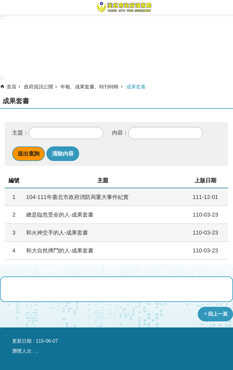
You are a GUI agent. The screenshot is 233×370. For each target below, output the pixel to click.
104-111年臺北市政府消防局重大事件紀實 (77, 197)
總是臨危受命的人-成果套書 (59, 214)
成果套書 (136, 86)
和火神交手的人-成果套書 (57, 232)
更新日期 (22, 341)
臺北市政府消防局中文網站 (124, 7)
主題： (20, 133)
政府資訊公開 (38, 86)
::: (2, 17)
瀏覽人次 (22, 351)
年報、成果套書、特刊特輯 (89, 86)
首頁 (11, 86)
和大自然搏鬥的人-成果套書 (59, 250)
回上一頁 (218, 314)
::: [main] (2, 78)
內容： (120, 133)
